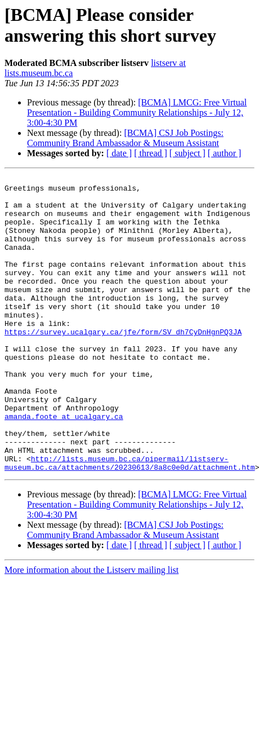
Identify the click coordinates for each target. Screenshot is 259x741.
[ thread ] (150, 153)
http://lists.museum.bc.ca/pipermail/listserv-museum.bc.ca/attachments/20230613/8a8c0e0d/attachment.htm (130, 521)
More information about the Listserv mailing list (91, 629)
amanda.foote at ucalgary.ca (64, 465)
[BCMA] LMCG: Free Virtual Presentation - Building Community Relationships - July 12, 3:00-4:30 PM (137, 112)
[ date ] (119, 153)
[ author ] (225, 153)
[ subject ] (187, 153)
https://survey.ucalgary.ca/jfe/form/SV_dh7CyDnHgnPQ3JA (123, 364)
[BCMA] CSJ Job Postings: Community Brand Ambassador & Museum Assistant (125, 138)
